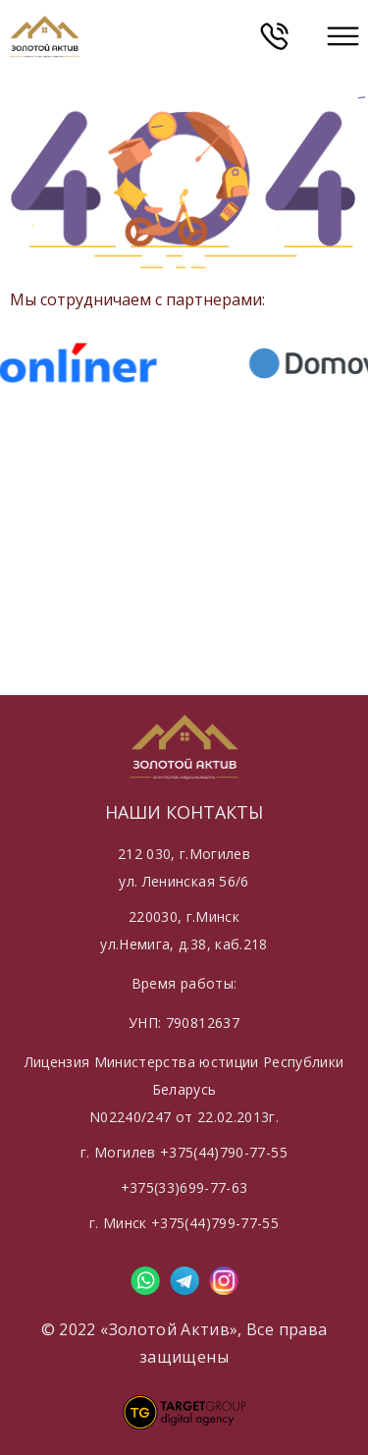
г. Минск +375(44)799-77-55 (184, 1222)
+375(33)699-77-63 (184, 1187)
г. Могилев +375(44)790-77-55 (184, 1152)
